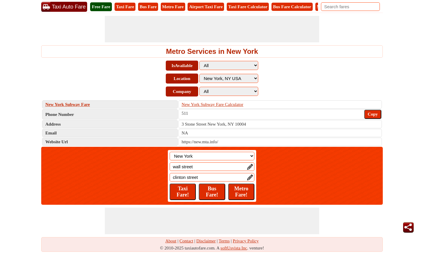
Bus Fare (148, 6)
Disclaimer (206, 241)
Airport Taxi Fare (206, 6)
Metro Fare (173, 6)
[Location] (212, 156)
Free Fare (101, 6)
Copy (373, 114)
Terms (224, 241)
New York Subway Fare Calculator (213, 104)
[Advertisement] (212, 29)
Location (182, 78)
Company (182, 91)
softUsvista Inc (234, 248)
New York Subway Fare (67, 104)
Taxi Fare (125, 6)
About (171, 241)
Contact (186, 241)
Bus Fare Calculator (292, 6)
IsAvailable (181, 65)
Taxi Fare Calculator (247, 6)
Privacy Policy (246, 241)
